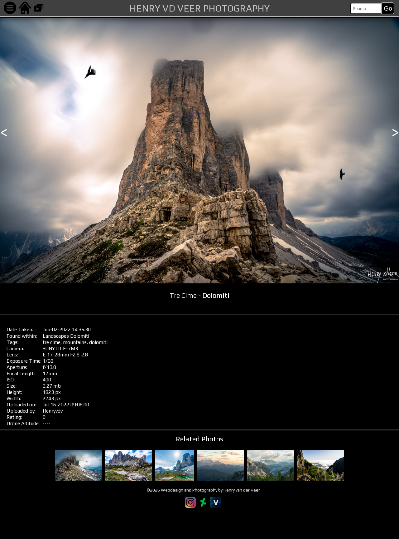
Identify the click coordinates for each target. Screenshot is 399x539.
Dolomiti (79, 336)
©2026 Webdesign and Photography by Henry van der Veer (203, 490)
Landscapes (56, 336)
